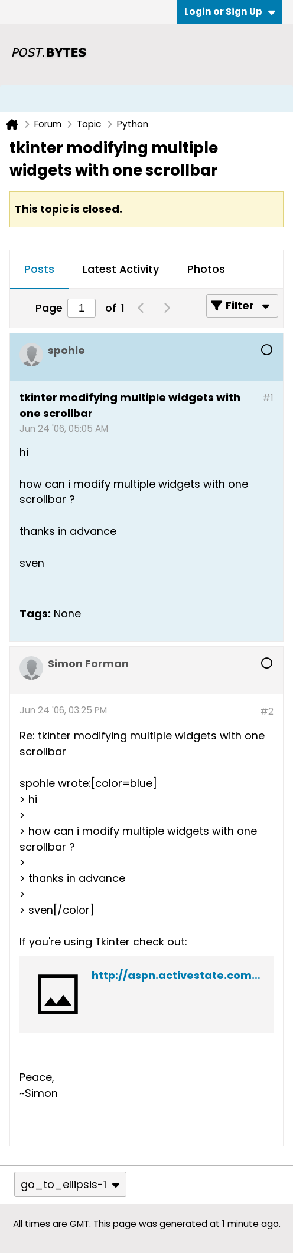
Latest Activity (121, 269)
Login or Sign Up (229, 11)
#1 (268, 398)
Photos (206, 269)
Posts (39, 269)
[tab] (39, 269)
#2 (267, 711)
